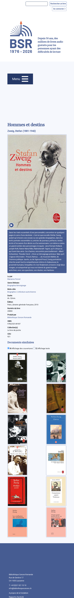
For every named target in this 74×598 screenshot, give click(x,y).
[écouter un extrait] (11, 225)
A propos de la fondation (18, 593)
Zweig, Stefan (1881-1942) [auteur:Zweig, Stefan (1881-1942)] (21, 131)
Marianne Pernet (13, 279)
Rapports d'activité (16, 597)
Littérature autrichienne (26, 292)
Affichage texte (42, 348)
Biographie (11, 292)
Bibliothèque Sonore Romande (19, 317)
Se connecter (59, 9)
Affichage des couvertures (21, 348)
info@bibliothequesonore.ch (20, 588)
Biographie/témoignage (16, 285)
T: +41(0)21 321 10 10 (17, 585)
